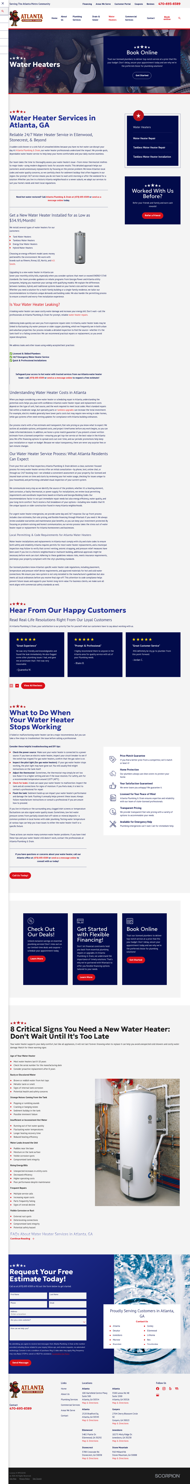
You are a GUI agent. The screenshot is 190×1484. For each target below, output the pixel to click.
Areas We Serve (103, 4)
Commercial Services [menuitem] (131, 18)
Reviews (150, 4)
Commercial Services (70, 1404)
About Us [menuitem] (64, 18)
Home (63, 1388)
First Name (10, 1294)
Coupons (139, 4)
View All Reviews (33, 685)
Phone (8, 1303)
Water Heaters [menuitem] (113, 18)
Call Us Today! (16, 875)
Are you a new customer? (16, 1320)
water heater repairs (78, 314)
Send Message (16, 1362)
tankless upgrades (65, 409)
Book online (166, 18)
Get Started (142, 75)
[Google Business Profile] (157, 1394)
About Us (65, 1394)
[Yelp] (170, 1388)
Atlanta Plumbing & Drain (28, 150)
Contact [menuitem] (151, 18)
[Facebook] (157, 1388)
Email (48, 1303)
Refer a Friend (152, 215)
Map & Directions (90, 1402)
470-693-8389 (169, 4)
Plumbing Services (69, 1399)
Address (9, 1311)
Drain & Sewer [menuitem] (96, 18)
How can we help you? (15, 1328)
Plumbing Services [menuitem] (77, 18)
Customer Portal (123, 4)
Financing (87, 4)
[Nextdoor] (176, 1388)
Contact (64, 1415)
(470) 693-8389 (36, 857)
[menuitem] (152, 138)
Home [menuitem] (54, 18)
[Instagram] (163, 1388)
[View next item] (17, 685)
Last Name (50, 1294)
